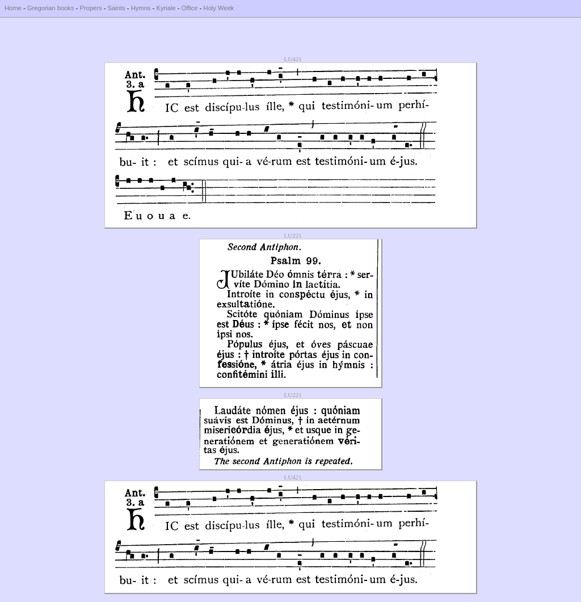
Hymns (141, 8)
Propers (90, 8)
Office (190, 8)
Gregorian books (50, 8)
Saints (116, 8)
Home (13, 8)
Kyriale (165, 8)
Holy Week (219, 8)
